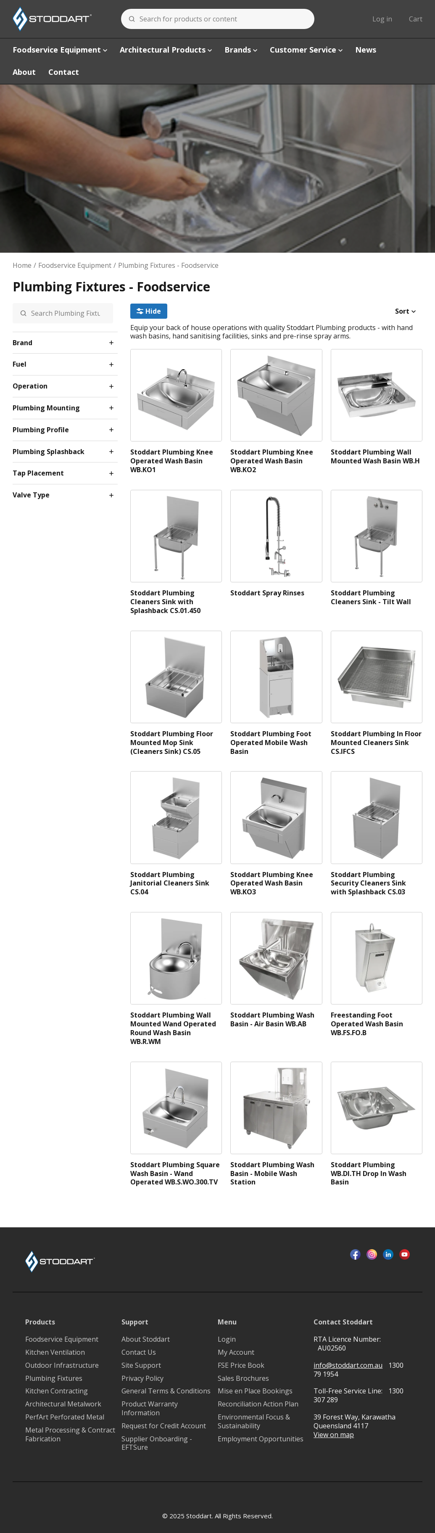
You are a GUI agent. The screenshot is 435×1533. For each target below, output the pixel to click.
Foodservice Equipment (60, 50)
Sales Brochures (243, 1378)
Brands (240, 50)
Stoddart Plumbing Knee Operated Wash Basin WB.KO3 (271, 883)
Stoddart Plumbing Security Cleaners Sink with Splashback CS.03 (368, 883)
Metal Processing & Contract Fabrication (70, 1434)
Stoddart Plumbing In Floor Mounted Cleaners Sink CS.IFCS (376, 742)
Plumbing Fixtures (53, 1378)
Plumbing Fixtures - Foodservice (168, 265)
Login (227, 1339)
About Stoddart (145, 1339)
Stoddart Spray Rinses (267, 593)
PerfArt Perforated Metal (64, 1417)
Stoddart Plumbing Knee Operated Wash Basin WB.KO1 (171, 461)
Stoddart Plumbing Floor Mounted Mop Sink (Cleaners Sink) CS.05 (171, 742)
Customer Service (306, 50)
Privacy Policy (142, 1378)
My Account (236, 1352)
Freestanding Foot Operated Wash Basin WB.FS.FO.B (367, 1024)
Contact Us (138, 1352)
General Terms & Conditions (166, 1391)
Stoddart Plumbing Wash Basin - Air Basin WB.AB (272, 1019)
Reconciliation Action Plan (258, 1404)
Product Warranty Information (149, 1408)
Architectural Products (166, 50)
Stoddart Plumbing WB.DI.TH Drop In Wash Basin (368, 1173)
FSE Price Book (241, 1365)
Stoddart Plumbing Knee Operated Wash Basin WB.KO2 (271, 461)
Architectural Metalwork (63, 1404)
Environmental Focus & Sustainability (254, 1421)
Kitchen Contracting (56, 1391)
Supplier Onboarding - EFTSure (156, 1443)
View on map (334, 1434)
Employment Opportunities (260, 1439)
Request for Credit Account (163, 1426)
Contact (63, 72)
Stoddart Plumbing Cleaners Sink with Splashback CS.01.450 (165, 602)
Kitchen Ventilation (55, 1352)
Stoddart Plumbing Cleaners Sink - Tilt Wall (371, 597)
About (24, 72)
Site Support (141, 1365)
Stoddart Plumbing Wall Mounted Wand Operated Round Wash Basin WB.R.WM (173, 1028)
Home (22, 265)
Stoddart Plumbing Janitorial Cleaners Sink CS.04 (169, 883)
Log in (382, 19)
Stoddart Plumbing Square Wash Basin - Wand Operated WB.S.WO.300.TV (175, 1173)
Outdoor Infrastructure (62, 1365)
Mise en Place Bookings (255, 1391)
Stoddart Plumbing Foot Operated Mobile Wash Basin (270, 742)
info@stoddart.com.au (348, 1365)
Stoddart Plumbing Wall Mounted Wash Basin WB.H (375, 456)
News (365, 50)
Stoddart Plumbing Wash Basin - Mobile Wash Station (272, 1173)
